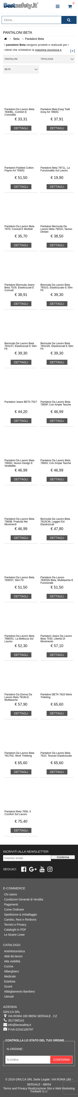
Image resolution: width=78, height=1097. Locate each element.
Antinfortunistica (14, 951)
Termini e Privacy (15, 924)
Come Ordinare (14, 909)
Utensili (9, 996)
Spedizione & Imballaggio (20, 914)
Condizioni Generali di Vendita (23, 899)
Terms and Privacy (15, 1088)
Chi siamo (10, 894)
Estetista (9, 981)
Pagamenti (11, 904)
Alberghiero (11, 971)
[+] (72, 51)
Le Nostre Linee (14, 934)
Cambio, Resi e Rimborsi (20, 919)
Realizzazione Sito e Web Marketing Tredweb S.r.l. (51, 1090)
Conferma (63, 857)
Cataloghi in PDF (15, 929)
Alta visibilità (12, 961)
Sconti (8, 986)
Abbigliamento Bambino (19, 991)
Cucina (8, 966)
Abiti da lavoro (13, 956)
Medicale (10, 976)
